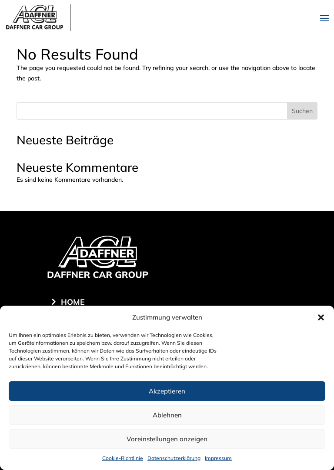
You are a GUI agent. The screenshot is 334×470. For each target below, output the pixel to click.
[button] (321, 317)
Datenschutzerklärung (173, 458)
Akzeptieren (167, 391)
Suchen (302, 111)
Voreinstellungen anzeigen (167, 439)
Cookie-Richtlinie (122, 458)
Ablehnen (167, 415)
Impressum (218, 458)
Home (73, 302)
